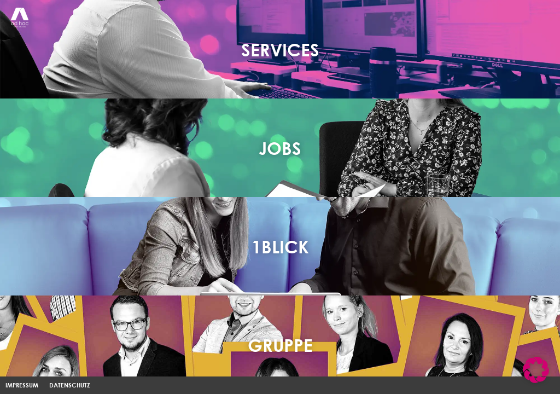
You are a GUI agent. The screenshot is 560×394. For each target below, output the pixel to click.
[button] (536, 370)
